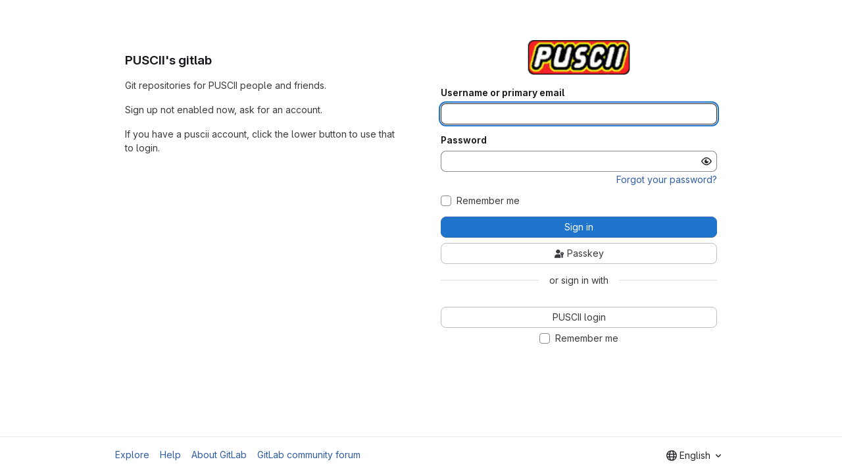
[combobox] (693, 455)
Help (170, 454)
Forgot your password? (666, 179)
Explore (132, 454)
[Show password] (706, 161)
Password (464, 140)
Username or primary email (502, 93)
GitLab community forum (308, 454)
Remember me (488, 201)
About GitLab (219, 454)
